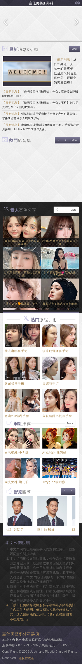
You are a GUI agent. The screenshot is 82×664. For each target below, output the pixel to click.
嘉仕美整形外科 (41, 3)
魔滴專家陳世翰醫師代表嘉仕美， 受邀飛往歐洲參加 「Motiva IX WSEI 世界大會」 (40, 127)
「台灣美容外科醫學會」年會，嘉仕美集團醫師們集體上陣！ (40, 94)
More (74, 49)
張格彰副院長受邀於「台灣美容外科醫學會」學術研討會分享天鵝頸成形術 (40, 116)
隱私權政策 (26, 658)
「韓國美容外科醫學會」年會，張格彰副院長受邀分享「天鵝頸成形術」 (40, 105)
